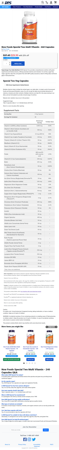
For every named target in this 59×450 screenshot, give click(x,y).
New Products (17, 7)
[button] (3, 2)
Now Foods (6, 49)
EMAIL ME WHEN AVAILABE (11, 359)
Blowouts (55, 7)
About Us (7, 444)
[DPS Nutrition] (8, 3)
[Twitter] (33, 440)
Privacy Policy (22, 444)
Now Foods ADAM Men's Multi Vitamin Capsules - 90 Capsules (11, 348)
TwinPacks (48, 7)
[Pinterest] (29, 440)
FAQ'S (51, 444)
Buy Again (5, 7)
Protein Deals (38, 7)
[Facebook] (25, 440)
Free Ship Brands (27, 7)
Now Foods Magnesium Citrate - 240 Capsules (49, 347)
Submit (46, 430)
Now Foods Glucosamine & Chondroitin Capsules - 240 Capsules (30, 348)
